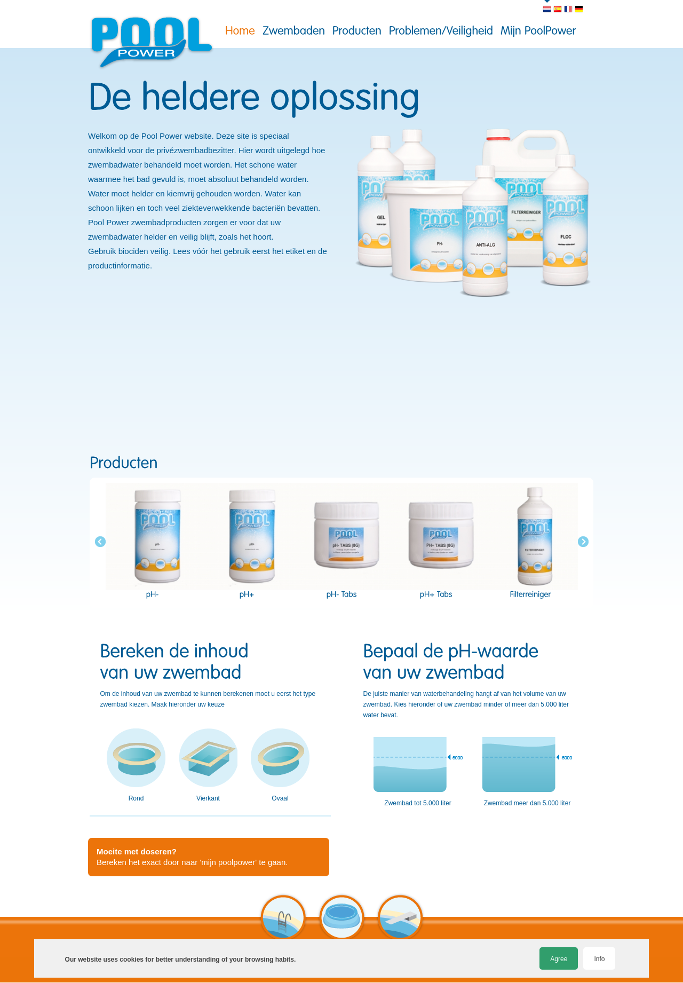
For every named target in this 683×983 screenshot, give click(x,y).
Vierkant (208, 765)
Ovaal (280, 765)
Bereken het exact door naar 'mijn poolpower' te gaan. (192, 857)
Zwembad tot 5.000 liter (418, 771)
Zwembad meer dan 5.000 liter (527, 771)
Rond (136, 765)
